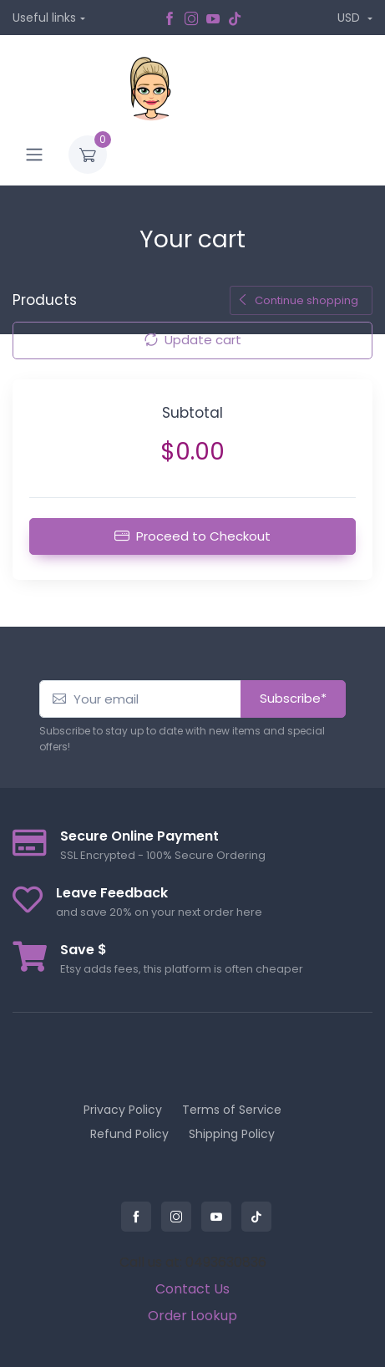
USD (350, 17)
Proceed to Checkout (192, 536)
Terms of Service (231, 1109)
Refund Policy (129, 1134)
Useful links (44, 17)
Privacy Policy (123, 1109)
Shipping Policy (232, 1134)
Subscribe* (293, 698)
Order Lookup (192, 1315)
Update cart (192, 339)
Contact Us (192, 1288)
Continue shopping (297, 300)
